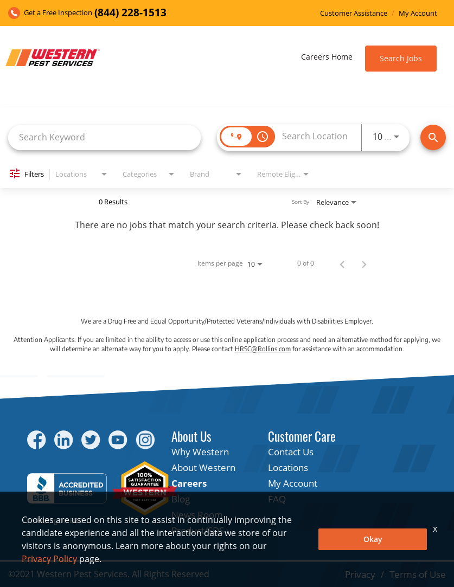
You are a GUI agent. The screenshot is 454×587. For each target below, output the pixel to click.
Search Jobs (401, 58)
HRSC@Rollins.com (263, 349)
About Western (203, 467)
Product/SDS (197, 530)
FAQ (277, 499)
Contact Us (291, 452)
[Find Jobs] (433, 137)
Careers (189, 483)
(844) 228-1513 (130, 13)
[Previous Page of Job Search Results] (342, 263)
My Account (418, 13)
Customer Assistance (353, 13)
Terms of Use (417, 574)
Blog (180, 499)
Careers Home (327, 56)
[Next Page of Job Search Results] (364, 263)
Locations (288, 467)
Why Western (200, 452)
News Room (197, 514)
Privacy (360, 574)
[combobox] (104, 137)
